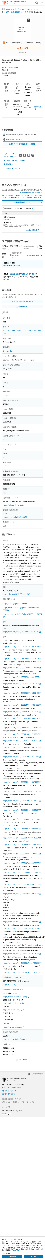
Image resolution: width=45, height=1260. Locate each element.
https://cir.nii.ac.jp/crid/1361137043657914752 (22, 705)
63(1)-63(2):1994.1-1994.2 (16, 12)
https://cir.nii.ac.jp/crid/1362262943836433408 (22, 747)
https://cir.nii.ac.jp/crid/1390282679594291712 (22, 631)
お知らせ (16, 1102)
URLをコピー (13, 155)
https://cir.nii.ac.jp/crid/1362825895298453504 (22, 837)
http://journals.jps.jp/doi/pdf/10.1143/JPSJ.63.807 (22, 615)
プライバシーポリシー (28, 1102)
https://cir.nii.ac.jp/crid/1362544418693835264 (22, 810)
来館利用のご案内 (35, 255)
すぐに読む (22, 48)
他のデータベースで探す (12, 168)
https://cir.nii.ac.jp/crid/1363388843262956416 (22, 872)
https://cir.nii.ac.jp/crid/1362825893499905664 (22, 828)
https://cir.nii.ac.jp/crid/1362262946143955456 (22, 791)
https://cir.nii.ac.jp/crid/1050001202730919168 (22, 646)
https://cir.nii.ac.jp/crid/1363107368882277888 (22, 863)
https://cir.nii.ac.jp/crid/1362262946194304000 (22, 800)
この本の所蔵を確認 (33, 230)
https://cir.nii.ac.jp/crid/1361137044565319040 (22, 711)
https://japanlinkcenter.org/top (16, 996)
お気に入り (6, 155)
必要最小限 (12, 1256)
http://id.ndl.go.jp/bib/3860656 (15, 517)
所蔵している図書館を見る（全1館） (22, 144)
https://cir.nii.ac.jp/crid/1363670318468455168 (22, 884)
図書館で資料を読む (8, 1094)
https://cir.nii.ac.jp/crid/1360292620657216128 (22, 658)
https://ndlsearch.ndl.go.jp (13, 505)
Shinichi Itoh (8, 351)
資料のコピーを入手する (10, 1091)
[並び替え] (10, 208)
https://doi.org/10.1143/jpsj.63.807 (17, 594)
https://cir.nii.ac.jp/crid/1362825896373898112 (22, 844)
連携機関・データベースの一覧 (31, 192)
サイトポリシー (7, 1107)
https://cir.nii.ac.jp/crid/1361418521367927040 (22, 734)
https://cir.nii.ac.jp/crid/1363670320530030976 (22, 893)
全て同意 (34, 1256)
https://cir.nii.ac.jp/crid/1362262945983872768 (22, 782)
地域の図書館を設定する (28, 202)
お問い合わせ (6, 1102)
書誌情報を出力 (9, 164)
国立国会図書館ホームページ (11, 1099)
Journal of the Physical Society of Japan (22, 9)
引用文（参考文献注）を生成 (14, 160)
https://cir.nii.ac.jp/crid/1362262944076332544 (22, 756)
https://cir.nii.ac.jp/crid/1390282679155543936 (22, 972)
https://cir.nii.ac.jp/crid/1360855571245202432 (22, 693)
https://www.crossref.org (13, 1009)
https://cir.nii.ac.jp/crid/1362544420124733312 (22, 819)
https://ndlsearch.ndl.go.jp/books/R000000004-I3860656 (22, 608)
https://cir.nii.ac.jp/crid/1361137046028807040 (22, 718)
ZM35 (5, 457)
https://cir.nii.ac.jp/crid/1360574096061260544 (22, 667)
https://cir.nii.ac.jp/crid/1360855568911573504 (22, 683)
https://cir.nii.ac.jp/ (11, 984)
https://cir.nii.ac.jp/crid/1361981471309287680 (22, 740)
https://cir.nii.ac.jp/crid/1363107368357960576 (22, 853)
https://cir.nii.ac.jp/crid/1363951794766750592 (22, 928)
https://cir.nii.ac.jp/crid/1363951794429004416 (22, 921)
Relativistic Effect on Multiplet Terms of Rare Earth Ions (22, 331)
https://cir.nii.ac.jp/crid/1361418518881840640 (22, 727)
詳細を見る (37, 107)
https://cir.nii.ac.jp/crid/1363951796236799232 (22, 963)
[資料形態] (26, 208)
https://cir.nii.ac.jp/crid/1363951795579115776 (22, 953)
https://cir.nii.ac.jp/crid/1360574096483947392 (22, 677)
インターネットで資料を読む (11, 1088)
